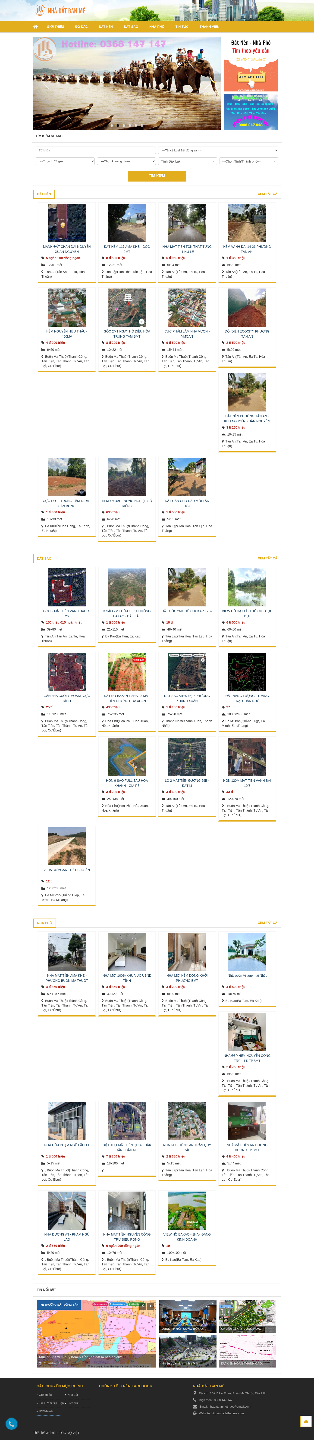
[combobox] (187, 161)
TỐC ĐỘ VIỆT (69, 1433)
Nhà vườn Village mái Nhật (247, 975)
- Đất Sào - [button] (131, 26)
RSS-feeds (46, 1411)
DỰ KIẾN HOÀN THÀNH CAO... (242, 1363)
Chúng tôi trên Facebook (125, 1386)
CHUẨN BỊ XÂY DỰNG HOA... (242, 1328)
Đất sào (44, 558)
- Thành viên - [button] (209, 26)
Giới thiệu (45, 1394)
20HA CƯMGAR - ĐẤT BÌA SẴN (67, 870)
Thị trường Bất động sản (58, 1304)
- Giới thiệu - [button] (55, 26)
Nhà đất (72, 1394)
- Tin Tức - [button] (181, 26)
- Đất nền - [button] (106, 26)
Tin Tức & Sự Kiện (50, 1403)
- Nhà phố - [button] (156, 26)
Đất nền (44, 194)
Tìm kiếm (157, 176)
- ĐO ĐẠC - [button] (81, 26)
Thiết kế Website (45, 1433)
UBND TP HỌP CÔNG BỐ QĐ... (183, 1328)
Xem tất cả (267, 194)
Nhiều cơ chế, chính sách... (181, 1363)
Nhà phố (44, 923)
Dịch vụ (72, 1403)
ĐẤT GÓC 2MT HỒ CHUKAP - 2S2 (187, 611)
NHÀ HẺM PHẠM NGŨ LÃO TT (66, 1145)
